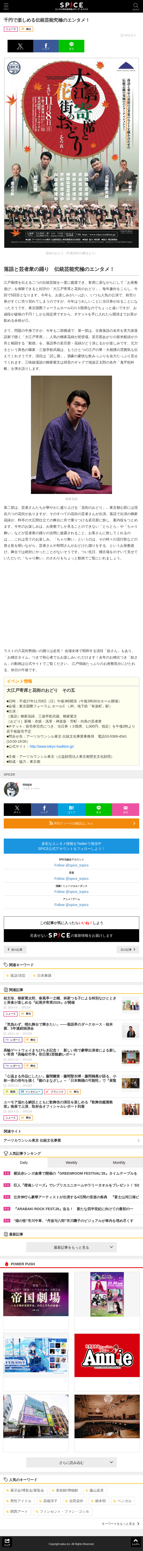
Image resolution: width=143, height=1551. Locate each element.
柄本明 (98, 1501)
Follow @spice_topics (71, 865)
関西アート (17, 1511)
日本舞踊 (42, 975)
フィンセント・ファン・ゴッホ (62, 1511)
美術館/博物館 (65, 1490)
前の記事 (15, 949)
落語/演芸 (15, 975)
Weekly (71, 1163)
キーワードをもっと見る (120, 1524)
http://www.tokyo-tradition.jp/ (52, 746)
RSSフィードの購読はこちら (92, 823)
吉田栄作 (74, 1501)
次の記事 (128, 949)
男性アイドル (18, 1501)
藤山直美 (94, 1490)
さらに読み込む (86, 1463)
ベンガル (122, 1501)
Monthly (119, 1163)
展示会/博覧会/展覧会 (25, 1490)
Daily (24, 1163)
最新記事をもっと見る (83, 1247)
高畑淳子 (48, 1501)
